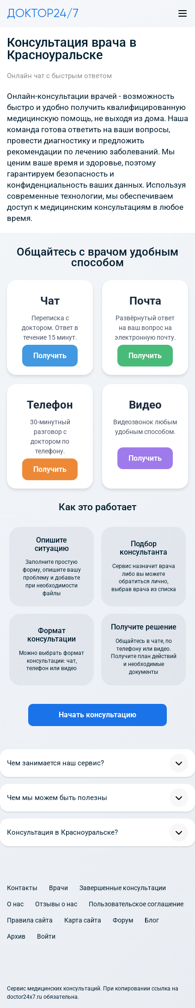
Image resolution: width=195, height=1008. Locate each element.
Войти (46, 936)
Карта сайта (82, 920)
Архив (16, 936)
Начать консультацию (97, 714)
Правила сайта (30, 920)
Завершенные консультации (122, 888)
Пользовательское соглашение (136, 904)
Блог (152, 920)
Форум (123, 920)
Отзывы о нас (56, 904)
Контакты (22, 888)
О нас (15, 904)
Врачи (58, 888)
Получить (50, 355)
